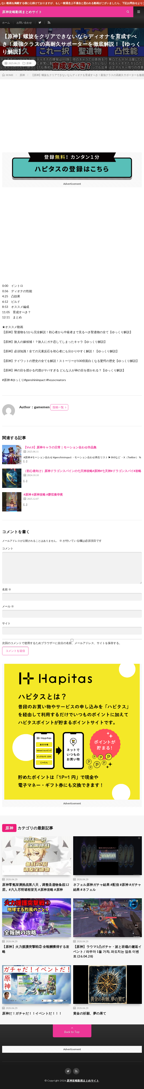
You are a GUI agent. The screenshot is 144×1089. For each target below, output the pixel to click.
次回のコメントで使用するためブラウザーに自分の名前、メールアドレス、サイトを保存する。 (62, 643)
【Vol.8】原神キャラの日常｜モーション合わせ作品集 (60, 447)
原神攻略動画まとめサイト (83, 1080)
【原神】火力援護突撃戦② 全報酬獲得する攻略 (35, 949)
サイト (6, 623)
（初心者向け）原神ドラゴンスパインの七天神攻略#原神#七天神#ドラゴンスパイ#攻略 (82, 471)
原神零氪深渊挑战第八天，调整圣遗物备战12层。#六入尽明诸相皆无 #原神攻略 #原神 (35, 887)
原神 (28, 63)
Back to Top (72, 1032)
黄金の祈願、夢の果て (89, 1013)
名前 (6, 589)
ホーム (6, 22)
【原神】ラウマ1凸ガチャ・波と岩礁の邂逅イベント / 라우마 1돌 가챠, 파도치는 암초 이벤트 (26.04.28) (107, 951)
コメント (7, 548)
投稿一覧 (58, 407)
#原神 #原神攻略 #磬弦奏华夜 (43, 494)
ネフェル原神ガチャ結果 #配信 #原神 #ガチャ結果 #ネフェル (107, 887)
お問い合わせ (24, 22)
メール (8, 606)
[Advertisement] (72, 112)
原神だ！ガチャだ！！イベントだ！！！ (32, 1013)
